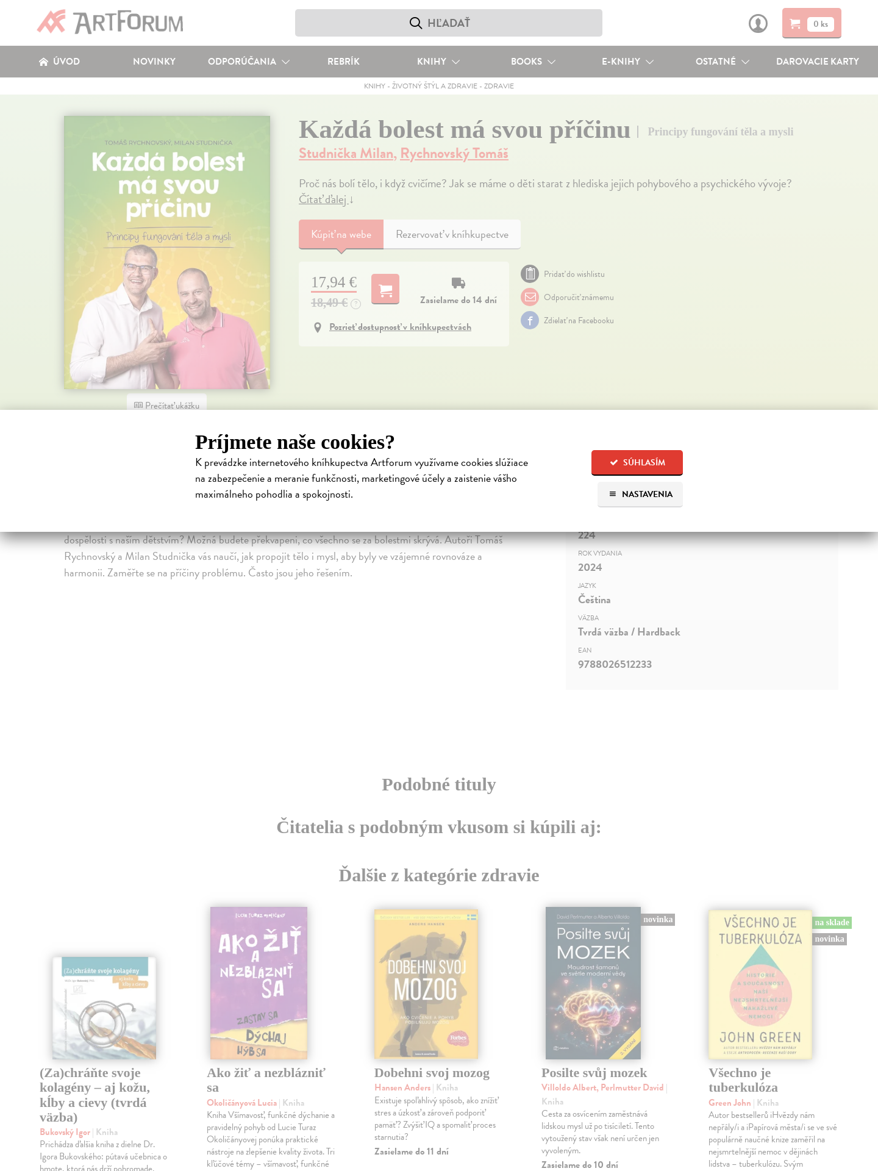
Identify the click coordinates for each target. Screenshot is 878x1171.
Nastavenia (641, 494)
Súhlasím (637, 462)
